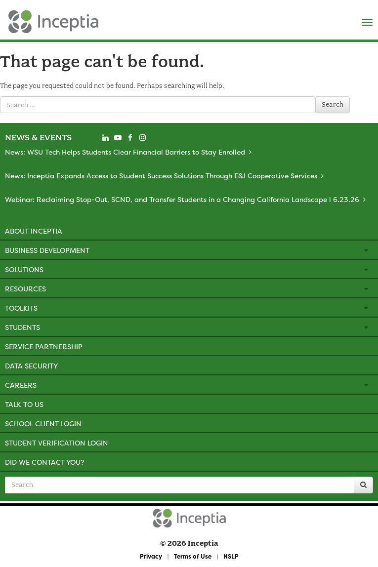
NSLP (231, 556)
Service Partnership (44, 346)
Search (332, 104)
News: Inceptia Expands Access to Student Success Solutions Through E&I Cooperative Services (161, 175)
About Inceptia (33, 231)
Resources (25, 288)
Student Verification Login (56, 442)
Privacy (151, 556)
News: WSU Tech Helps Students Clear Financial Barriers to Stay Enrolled (125, 152)
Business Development (47, 250)
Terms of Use (192, 556)
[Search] (363, 485)
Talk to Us (24, 404)
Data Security (31, 365)
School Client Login (43, 423)
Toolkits (21, 308)
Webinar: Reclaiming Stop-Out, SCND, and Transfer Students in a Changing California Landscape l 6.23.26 (182, 199)
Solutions (24, 269)
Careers (21, 385)
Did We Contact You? (44, 462)
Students (22, 327)
